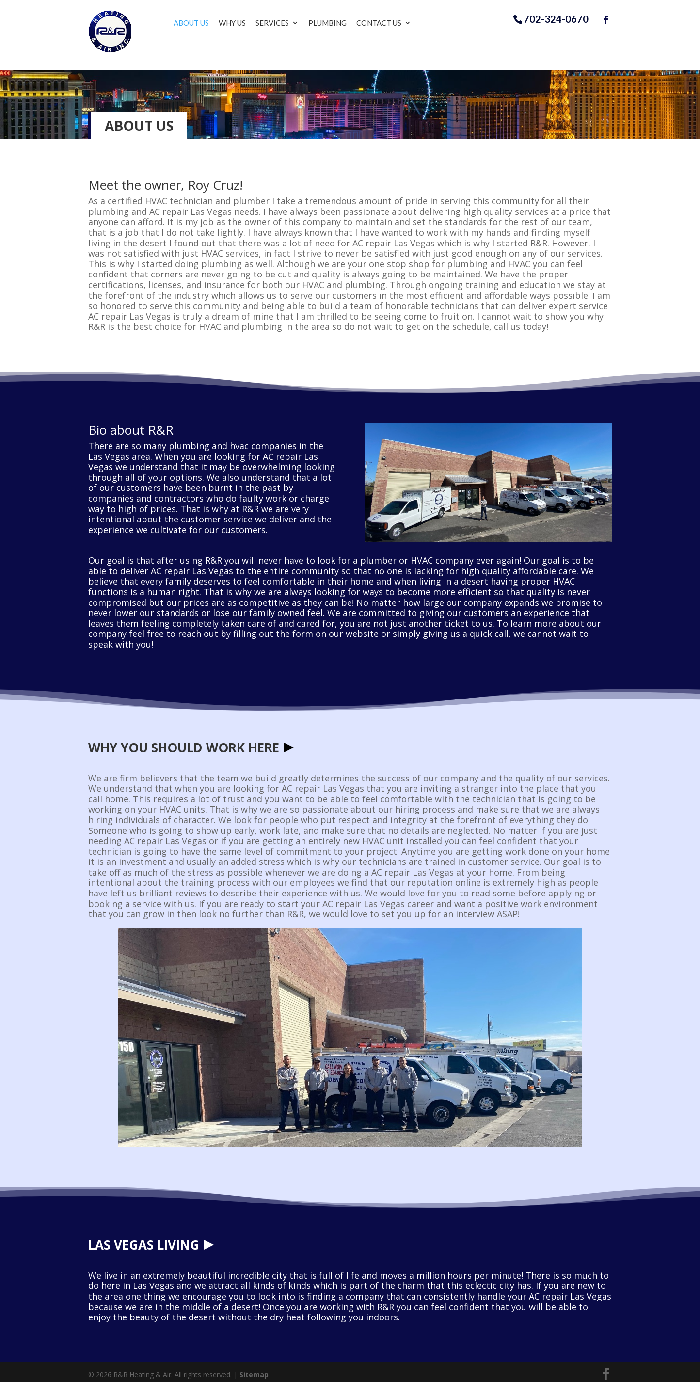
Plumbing (336, 22)
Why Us (241, 22)
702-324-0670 (556, 19)
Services (281, 22)
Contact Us (387, 22)
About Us (200, 22)
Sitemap (254, 1369)
